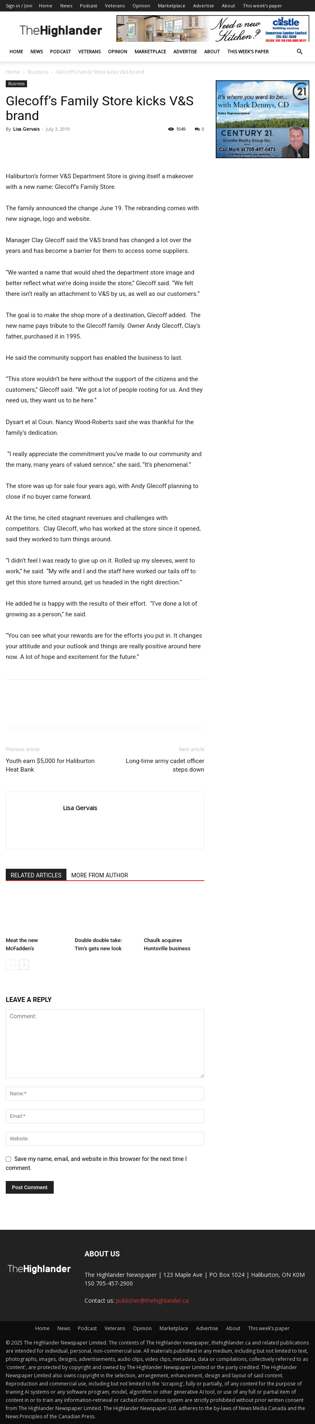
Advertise (203, 5)
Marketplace (171, 5)
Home (45, 5)
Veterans (115, 5)
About (228, 5)
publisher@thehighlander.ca (152, 1300)
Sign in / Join (19, 5)
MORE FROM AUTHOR (99, 875)
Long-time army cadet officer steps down (165, 765)
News (66, 5)
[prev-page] (11, 965)
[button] (299, 52)
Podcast (88, 5)
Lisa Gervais (26, 129)
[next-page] (24, 965)
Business (38, 71)
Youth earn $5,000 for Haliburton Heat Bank (50, 765)
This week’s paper (262, 5)
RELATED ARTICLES (36, 875)
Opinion (141, 5)
